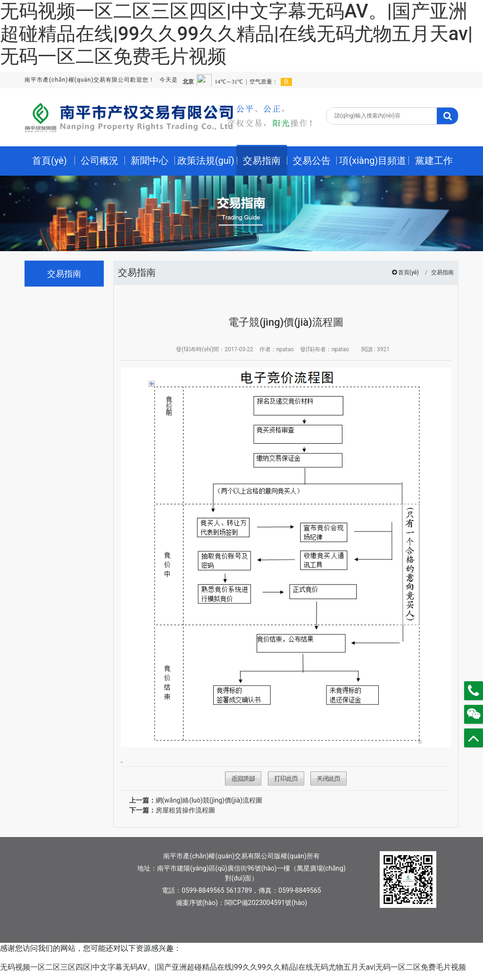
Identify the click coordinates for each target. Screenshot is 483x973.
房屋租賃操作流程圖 (172, 810)
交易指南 (442, 272)
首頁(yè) (408, 272)
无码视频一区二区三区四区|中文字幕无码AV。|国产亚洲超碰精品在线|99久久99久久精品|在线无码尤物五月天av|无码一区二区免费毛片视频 (236, 34)
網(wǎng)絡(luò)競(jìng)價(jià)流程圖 (196, 800)
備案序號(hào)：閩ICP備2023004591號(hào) (241, 902)
